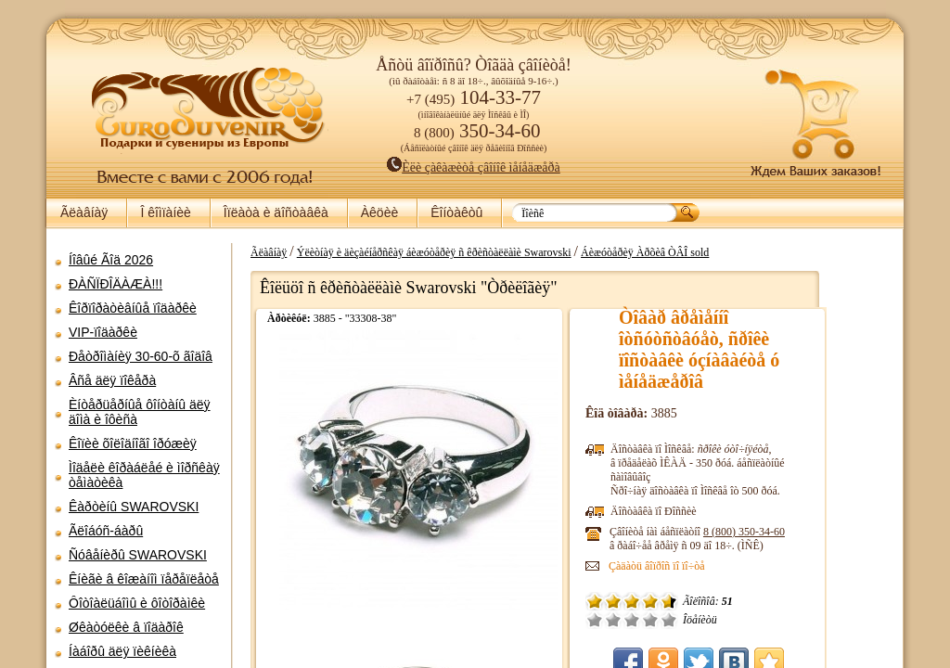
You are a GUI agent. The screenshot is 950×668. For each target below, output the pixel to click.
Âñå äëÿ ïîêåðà (112, 380)
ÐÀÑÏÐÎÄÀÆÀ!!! (115, 283)
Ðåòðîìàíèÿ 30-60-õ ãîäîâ (140, 356)
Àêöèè (379, 212)
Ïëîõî (677, 619)
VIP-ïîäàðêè (103, 332)
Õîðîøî (714, 619)
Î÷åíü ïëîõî (658, 619)
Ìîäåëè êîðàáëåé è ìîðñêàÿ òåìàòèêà (144, 475)
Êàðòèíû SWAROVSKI (134, 506)
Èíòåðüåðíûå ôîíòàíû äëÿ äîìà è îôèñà (140, 412)
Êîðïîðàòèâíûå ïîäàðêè (133, 308)
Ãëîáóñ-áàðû (106, 530)
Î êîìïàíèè (165, 212)
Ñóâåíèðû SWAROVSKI (138, 554)
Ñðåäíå (696, 619)
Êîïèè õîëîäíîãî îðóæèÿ (133, 443)
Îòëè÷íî (733, 619)
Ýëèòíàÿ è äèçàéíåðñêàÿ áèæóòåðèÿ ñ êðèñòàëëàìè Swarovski (498, 252)
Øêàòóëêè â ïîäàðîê (126, 627)
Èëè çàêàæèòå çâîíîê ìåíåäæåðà (473, 167)
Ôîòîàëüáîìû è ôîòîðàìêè (137, 603)
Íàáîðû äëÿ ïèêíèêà (122, 651)
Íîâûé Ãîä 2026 (111, 259)
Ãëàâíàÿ (84, 212)
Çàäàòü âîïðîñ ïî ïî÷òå (721, 565)
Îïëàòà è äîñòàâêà (276, 212)
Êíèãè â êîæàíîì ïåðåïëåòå (144, 579)
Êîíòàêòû (456, 212)
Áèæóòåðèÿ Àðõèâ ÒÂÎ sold (709, 252)
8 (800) (808, 531)
